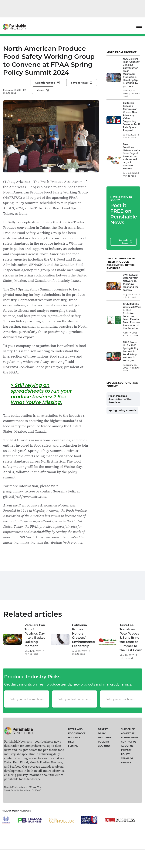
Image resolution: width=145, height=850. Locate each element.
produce (56, 315)
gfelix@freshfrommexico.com (24, 496)
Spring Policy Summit (122, 410)
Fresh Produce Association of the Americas (120, 399)
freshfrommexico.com (19, 491)
